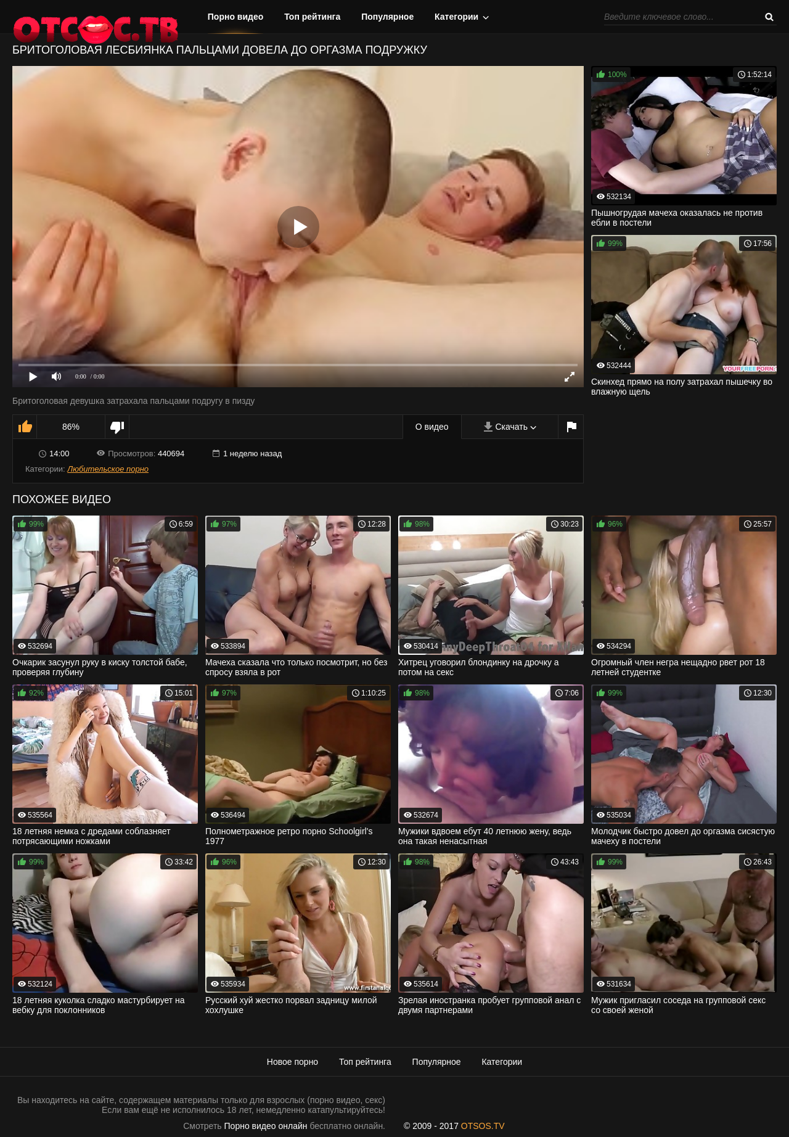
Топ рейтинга (312, 17)
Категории (456, 17)
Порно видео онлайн (266, 1126)
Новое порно (292, 1062)
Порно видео (236, 17)
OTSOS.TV (483, 1126)
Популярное (387, 17)
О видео (432, 427)
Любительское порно (108, 469)
